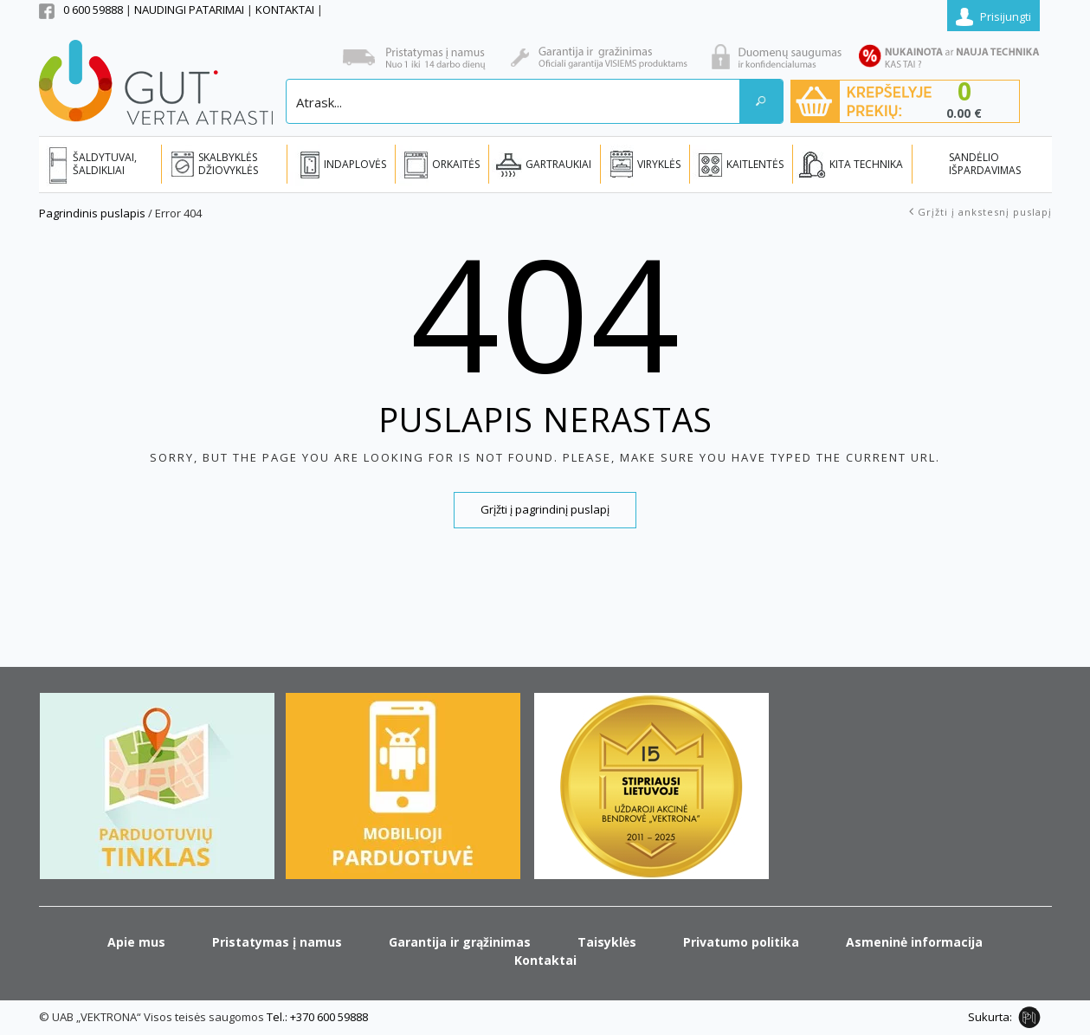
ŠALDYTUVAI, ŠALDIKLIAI (105, 164)
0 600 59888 (93, 9)
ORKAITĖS (456, 164)
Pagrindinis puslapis (92, 213)
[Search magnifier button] (761, 101)
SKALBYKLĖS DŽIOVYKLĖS (228, 164)
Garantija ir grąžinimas (460, 942)
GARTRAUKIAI (558, 164)
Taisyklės (606, 942)
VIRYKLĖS (658, 164)
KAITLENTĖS (755, 164)
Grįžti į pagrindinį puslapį (545, 509)
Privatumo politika (741, 942)
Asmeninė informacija (914, 942)
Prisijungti (1005, 16)
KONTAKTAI (286, 9)
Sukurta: (990, 1017)
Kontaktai (545, 960)
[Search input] (514, 101)
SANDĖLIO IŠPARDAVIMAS (985, 164)
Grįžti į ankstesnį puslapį (985, 211)
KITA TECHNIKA (866, 164)
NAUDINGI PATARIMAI (190, 9)
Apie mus (136, 942)
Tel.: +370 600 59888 (317, 1017)
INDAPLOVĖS (355, 164)
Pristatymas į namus (277, 942)
